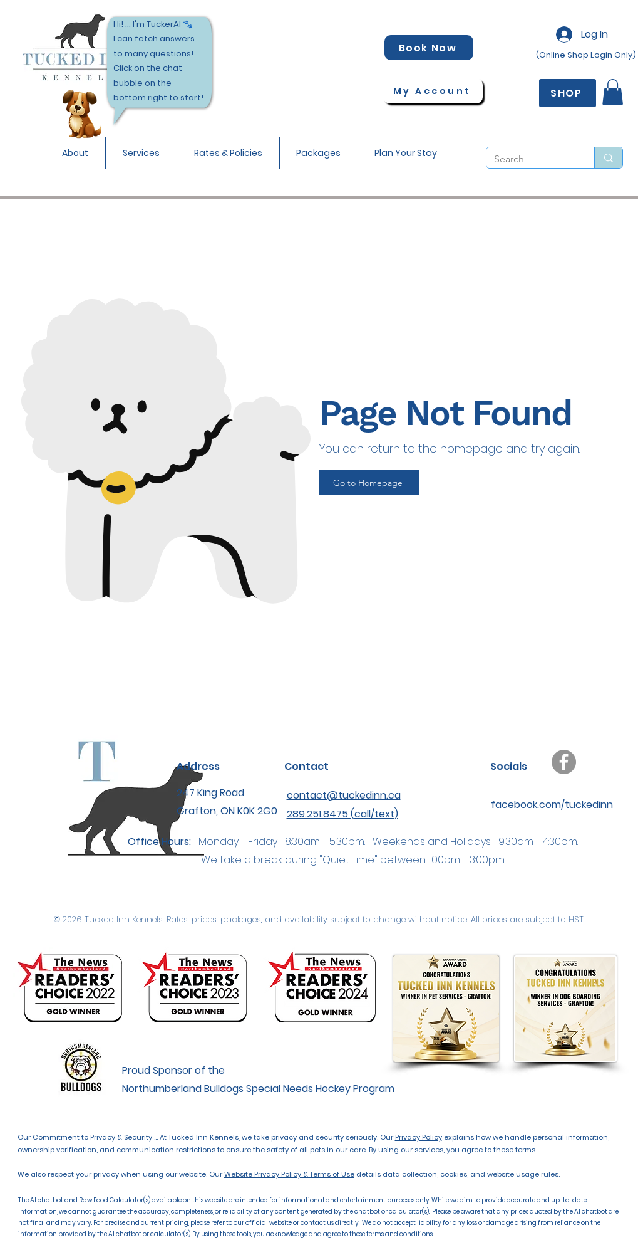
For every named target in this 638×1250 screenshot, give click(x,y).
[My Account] (433, 90)
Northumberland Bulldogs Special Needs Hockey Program (258, 1088)
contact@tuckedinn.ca (344, 795)
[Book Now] (428, 47)
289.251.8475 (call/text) (342, 814)
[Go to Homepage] (369, 482)
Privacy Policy (418, 1137)
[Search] (531, 159)
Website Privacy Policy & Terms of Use (289, 1174)
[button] (75, 153)
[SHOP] (567, 93)
